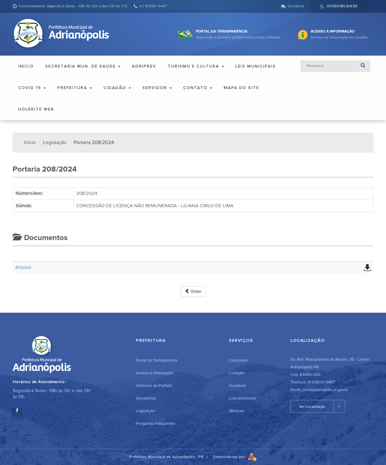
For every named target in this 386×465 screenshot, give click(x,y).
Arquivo (23, 267)
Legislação (54, 142)
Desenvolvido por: (235, 457)
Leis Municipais (255, 66)
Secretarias (146, 398)
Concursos (238, 360)
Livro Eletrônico (242, 398)
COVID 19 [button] (32, 87)
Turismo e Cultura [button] (196, 66)
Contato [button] (197, 87)
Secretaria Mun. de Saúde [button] (83, 66)
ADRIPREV (144, 66)
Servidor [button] (157, 87)
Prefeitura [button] (74, 87)
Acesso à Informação (154, 373)
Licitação (237, 373)
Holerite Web (36, 109)
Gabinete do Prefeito (154, 385)
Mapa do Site (241, 87)
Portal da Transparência (156, 360)
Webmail (236, 411)
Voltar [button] (193, 291)
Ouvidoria (237, 385)
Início (26, 66)
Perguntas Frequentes (155, 423)
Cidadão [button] (117, 87)
